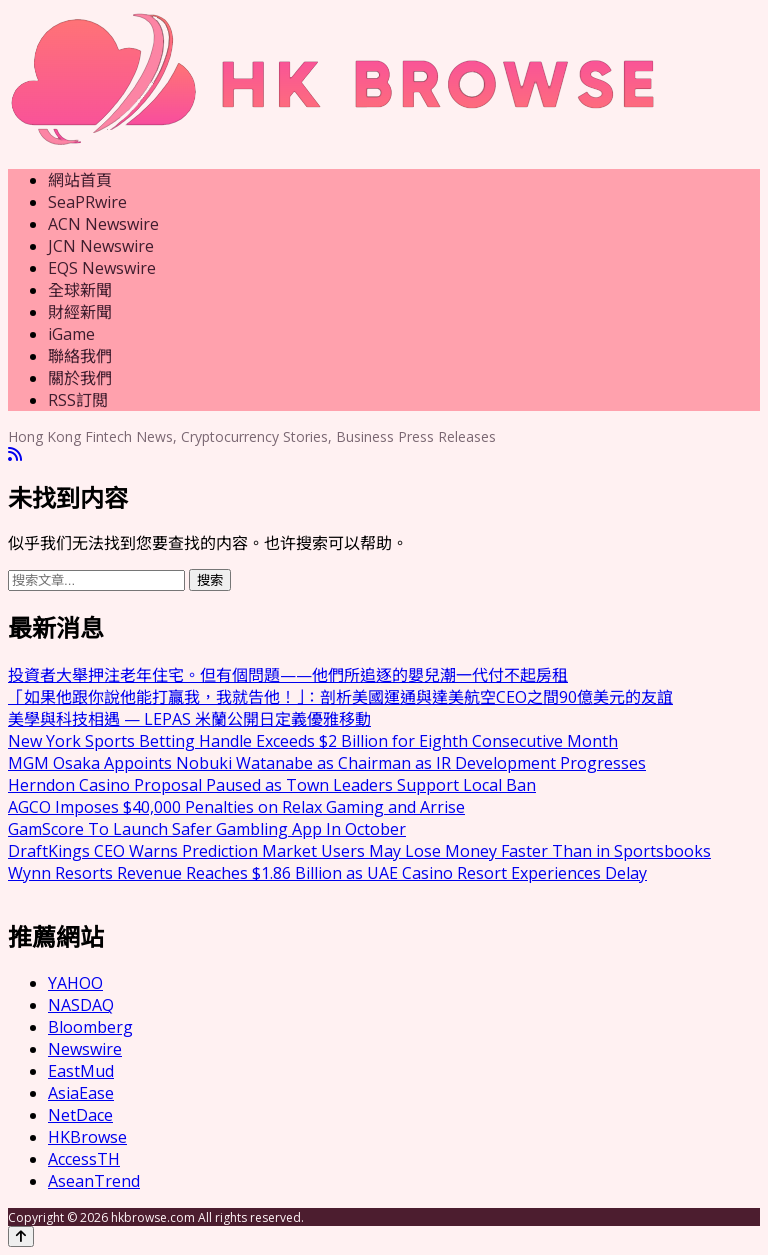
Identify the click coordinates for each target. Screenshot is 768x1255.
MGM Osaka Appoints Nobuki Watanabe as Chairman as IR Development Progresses (327, 763)
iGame (71, 334)
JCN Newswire (101, 246)
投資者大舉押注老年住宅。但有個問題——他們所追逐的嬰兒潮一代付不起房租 (288, 675)
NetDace (80, 1115)
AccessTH (84, 1159)
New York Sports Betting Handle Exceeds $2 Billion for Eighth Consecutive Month (313, 741)
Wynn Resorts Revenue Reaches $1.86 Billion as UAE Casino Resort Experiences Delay (327, 873)
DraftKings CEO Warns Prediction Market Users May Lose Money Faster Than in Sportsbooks (359, 851)
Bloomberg (90, 1027)
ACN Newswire (103, 224)
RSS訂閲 (78, 400)
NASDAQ (81, 1005)
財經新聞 (80, 312)
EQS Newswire (102, 268)
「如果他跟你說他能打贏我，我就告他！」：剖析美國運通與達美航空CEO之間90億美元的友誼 (340, 697)
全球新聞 (80, 290)
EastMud (81, 1071)
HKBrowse (87, 1137)
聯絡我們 (80, 356)
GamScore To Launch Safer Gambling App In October (207, 829)
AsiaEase (81, 1093)
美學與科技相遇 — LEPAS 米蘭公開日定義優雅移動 (189, 719)
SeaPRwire (87, 202)
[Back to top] (21, 1236)
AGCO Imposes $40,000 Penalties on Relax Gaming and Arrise (236, 807)
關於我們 (80, 378)
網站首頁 (80, 180)
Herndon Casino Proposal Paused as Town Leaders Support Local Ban (272, 785)
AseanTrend (94, 1181)
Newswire (85, 1049)
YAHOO (75, 983)
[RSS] (15, 454)
